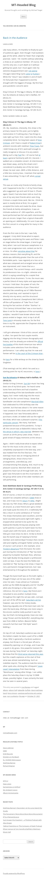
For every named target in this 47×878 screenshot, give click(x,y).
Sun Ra (27, 383)
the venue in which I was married (17, 431)
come (28, 74)
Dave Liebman (8, 748)
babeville (21, 690)
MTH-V (5, 781)
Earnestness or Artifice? (11, 787)
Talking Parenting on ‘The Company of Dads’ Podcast (22, 826)
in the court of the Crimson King (29, 353)
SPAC (32, 501)
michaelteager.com (10, 733)
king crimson (12, 693)
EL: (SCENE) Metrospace (12, 760)
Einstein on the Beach (11, 757)
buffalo (27, 690)
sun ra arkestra (12, 696)
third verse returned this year (30, 654)
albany (5, 690)
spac (4, 696)
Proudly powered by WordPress (14, 873)
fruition (36, 74)
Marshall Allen (37, 401)
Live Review (25, 687)
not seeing (32, 71)
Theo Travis (34, 146)
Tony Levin (7, 320)
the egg (22, 696)
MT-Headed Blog (23, 5)
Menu (23, 16)
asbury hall (13, 690)
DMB (32, 498)
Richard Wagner (9, 766)
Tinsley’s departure (11, 549)
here (8, 359)
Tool (19, 155)
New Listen (7, 784)
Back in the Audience (15, 37)
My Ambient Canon (10, 790)
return (25, 501)
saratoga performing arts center (30, 693)
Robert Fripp (35, 143)
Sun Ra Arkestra (10, 377)
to (31, 74)
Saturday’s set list (33, 600)
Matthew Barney (9, 763)
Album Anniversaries (10, 793)
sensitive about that (26, 251)
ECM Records (8, 754)
